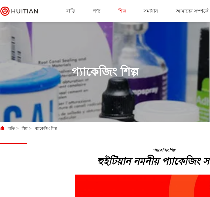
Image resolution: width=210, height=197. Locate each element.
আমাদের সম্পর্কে (192, 11)
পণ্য (96, 11)
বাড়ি (70, 11)
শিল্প (122, 11)
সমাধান (151, 11)
